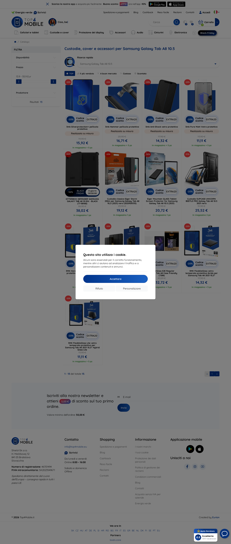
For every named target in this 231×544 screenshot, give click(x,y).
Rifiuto (99, 288)
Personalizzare (132, 288)
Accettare (115, 278)
